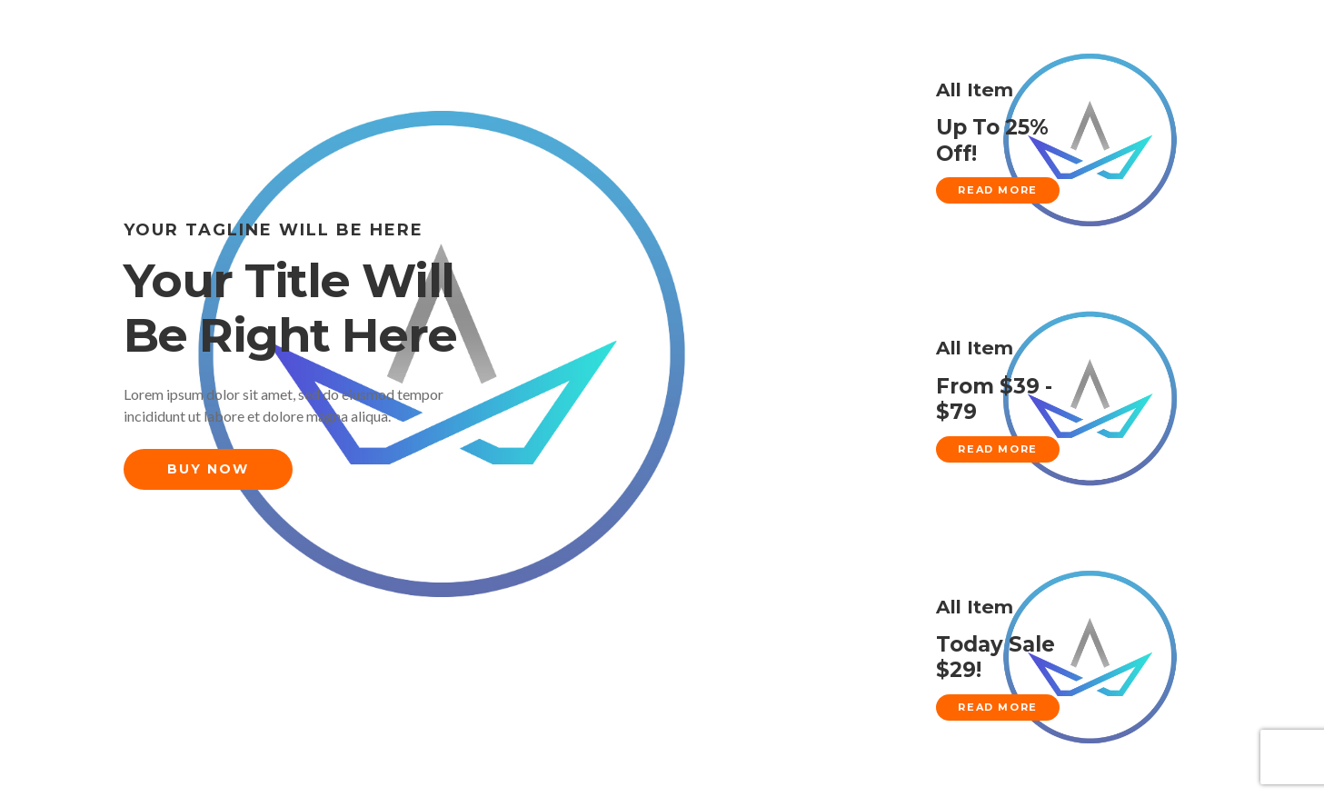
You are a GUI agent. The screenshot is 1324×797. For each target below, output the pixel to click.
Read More (997, 190)
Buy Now (208, 469)
